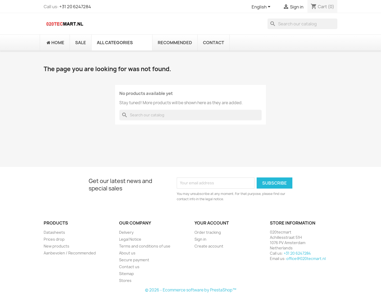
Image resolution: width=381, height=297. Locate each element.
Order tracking (207, 232)
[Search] (302, 24)
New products (56, 246)
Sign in (200, 239)
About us (127, 252)
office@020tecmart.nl (306, 258)
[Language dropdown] (262, 7)
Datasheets (54, 232)
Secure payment (134, 259)
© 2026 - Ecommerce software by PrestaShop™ (190, 290)
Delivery (126, 232)
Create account (208, 246)
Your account (211, 223)
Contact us (129, 266)
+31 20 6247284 (75, 7)
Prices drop (54, 239)
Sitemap (126, 273)
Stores (125, 280)
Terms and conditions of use (144, 246)
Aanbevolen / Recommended (70, 252)
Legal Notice (130, 239)
